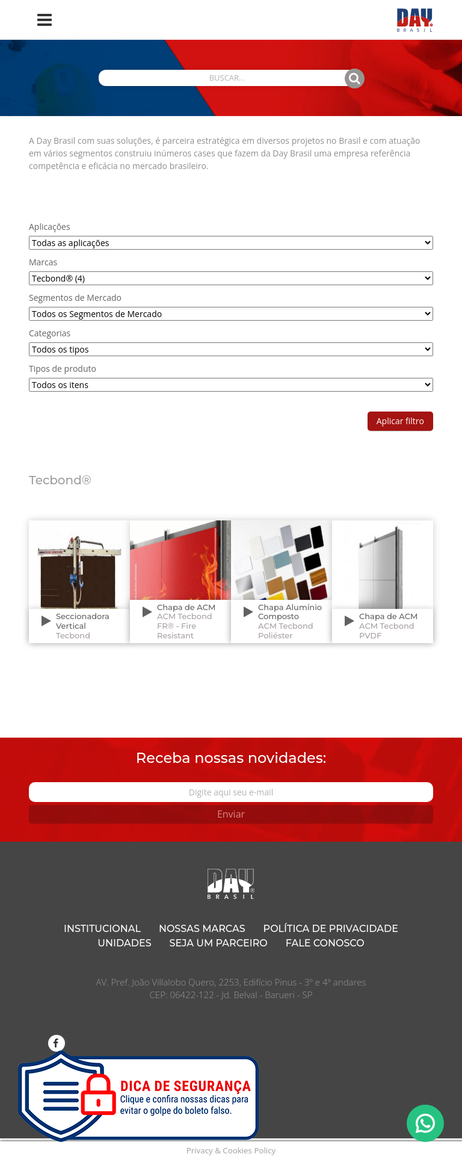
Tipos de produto (62, 368)
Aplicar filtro (400, 421)
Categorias (49, 333)
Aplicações (49, 226)
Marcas (43, 262)
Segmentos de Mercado (75, 297)
